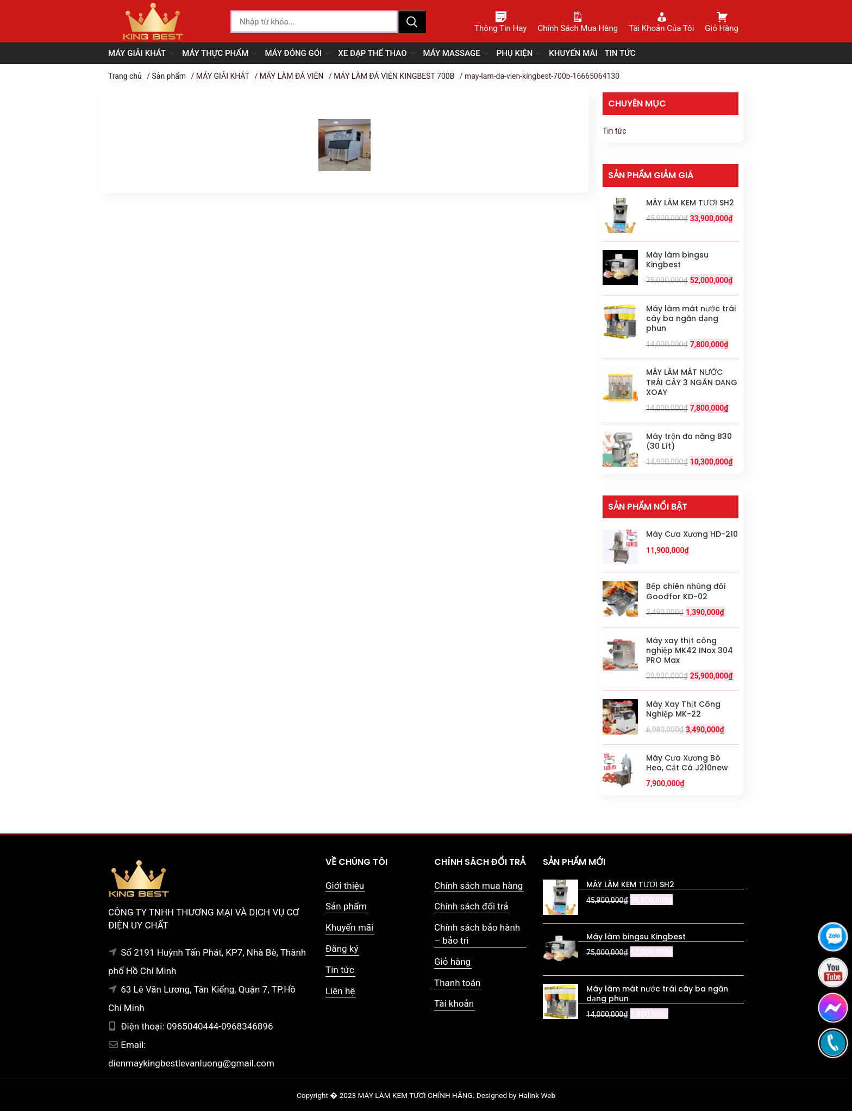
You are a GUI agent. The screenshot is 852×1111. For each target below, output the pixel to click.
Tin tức (615, 131)
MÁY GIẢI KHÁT (222, 76)
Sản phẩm (169, 76)
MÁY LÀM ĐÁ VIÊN (292, 76)
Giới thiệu (344, 885)
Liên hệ (340, 991)
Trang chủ (125, 76)
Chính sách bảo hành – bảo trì (477, 934)
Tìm (412, 21)
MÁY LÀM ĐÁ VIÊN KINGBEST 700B (394, 76)
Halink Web (536, 1095)
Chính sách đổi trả (471, 906)
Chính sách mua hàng (478, 885)
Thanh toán (457, 982)
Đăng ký (341, 948)
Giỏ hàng (452, 961)
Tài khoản (454, 1003)
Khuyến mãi (349, 927)
